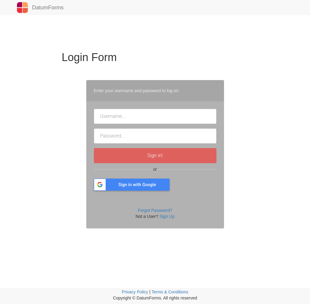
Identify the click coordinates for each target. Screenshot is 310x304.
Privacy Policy (135, 291)
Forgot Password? (155, 210)
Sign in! (155, 155)
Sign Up (166, 216)
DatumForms (38, 7)
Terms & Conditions (169, 291)
